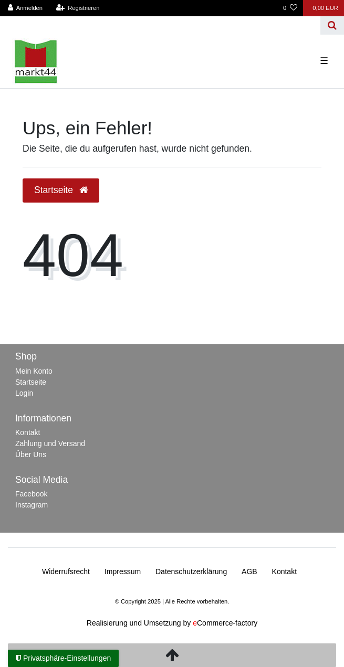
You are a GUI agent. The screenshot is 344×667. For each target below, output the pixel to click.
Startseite (30, 382)
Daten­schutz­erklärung (191, 571)
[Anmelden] (25, 8)
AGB (249, 571)
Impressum (123, 571)
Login (24, 393)
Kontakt (27, 432)
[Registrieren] (77, 8)
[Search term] (160, 25)
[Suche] (332, 25)
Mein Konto (34, 371)
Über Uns (30, 454)
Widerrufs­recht (66, 571)
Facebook (31, 494)
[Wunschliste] (290, 8)
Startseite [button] (61, 190)
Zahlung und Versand (50, 443)
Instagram (31, 505)
